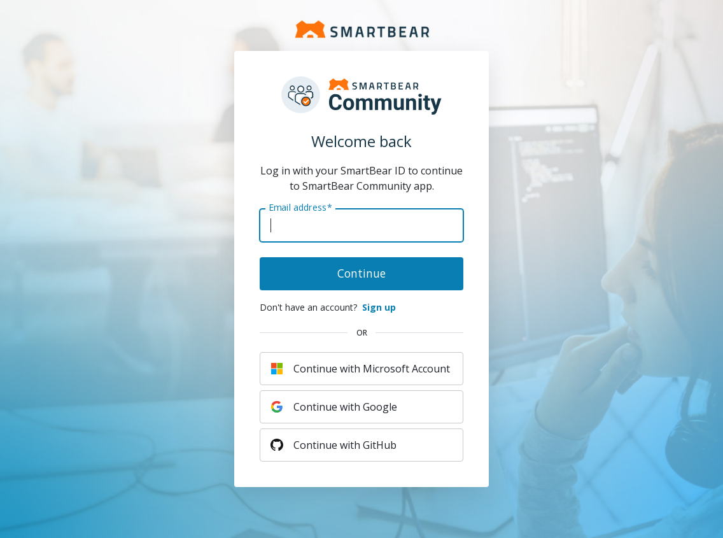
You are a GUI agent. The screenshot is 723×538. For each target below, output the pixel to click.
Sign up (379, 307)
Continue (361, 273)
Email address (300, 207)
